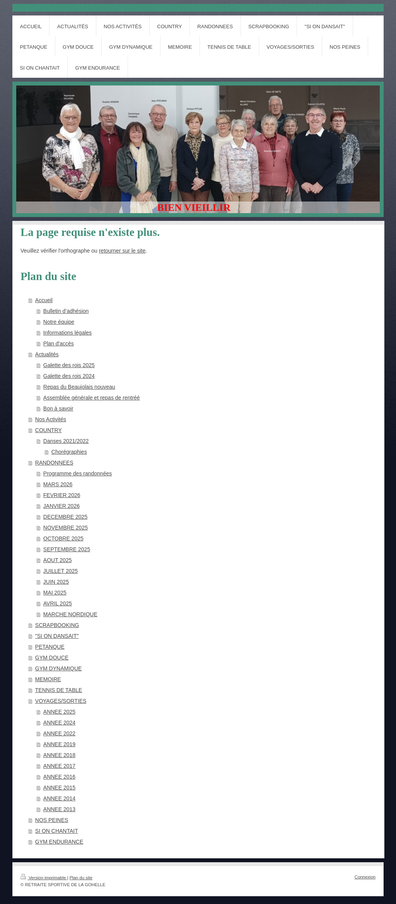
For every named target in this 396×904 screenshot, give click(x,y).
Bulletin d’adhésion (66, 311)
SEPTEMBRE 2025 (66, 549)
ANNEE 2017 (59, 766)
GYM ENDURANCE (59, 842)
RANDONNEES (54, 463)
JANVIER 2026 (61, 506)
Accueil (44, 300)
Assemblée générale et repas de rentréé (91, 398)
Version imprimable (43, 877)
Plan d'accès (58, 343)
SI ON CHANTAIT (56, 831)
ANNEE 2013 (59, 809)
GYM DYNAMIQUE (58, 668)
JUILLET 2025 (60, 571)
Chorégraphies (69, 452)
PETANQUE (50, 647)
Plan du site (81, 877)
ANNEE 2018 (59, 755)
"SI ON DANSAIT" (57, 636)
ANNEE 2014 (59, 798)
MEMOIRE (48, 679)
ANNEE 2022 (59, 733)
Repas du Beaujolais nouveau (79, 387)
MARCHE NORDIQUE (70, 614)
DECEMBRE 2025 (65, 517)
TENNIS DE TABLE (58, 690)
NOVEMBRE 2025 (65, 528)
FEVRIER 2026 (61, 495)
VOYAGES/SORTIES (61, 701)
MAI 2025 (55, 593)
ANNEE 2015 (59, 787)
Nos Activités (50, 419)
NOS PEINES (51, 820)
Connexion (365, 877)
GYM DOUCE (51, 658)
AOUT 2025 (57, 560)
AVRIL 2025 (57, 603)
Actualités (47, 354)
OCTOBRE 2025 (63, 538)
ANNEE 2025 (59, 712)
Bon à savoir (58, 408)
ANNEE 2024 (59, 722)
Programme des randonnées (77, 473)
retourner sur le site (122, 251)
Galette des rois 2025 (69, 365)
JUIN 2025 (56, 582)
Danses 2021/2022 (66, 441)
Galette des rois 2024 (69, 376)
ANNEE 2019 (59, 744)
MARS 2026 (57, 484)
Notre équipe (58, 322)
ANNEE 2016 (59, 777)
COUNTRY (48, 430)
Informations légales (67, 333)
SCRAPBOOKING (57, 625)
